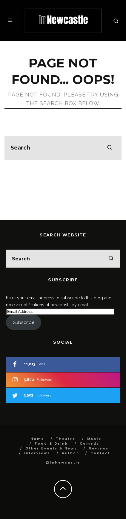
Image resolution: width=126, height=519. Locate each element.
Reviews (99, 448)
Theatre (66, 439)
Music (94, 439)
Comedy (89, 444)
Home (37, 439)
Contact (100, 453)
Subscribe (23, 322)
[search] (110, 148)
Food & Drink (51, 444)
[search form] (63, 148)
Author (70, 453)
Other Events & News (51, 448)
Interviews (37, 453)
